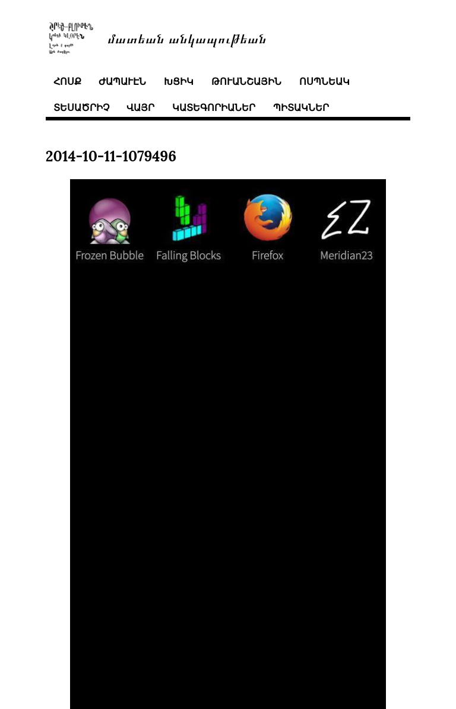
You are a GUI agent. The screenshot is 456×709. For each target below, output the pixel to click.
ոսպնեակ (324, 81)
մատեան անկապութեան (187, 37)
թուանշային (246, 81)
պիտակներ (301, 107)
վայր (140, 107)
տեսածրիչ (81, 107)
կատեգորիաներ (213, 107)
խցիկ (179, 81)
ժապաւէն (122, 81)
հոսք (67, 81)
